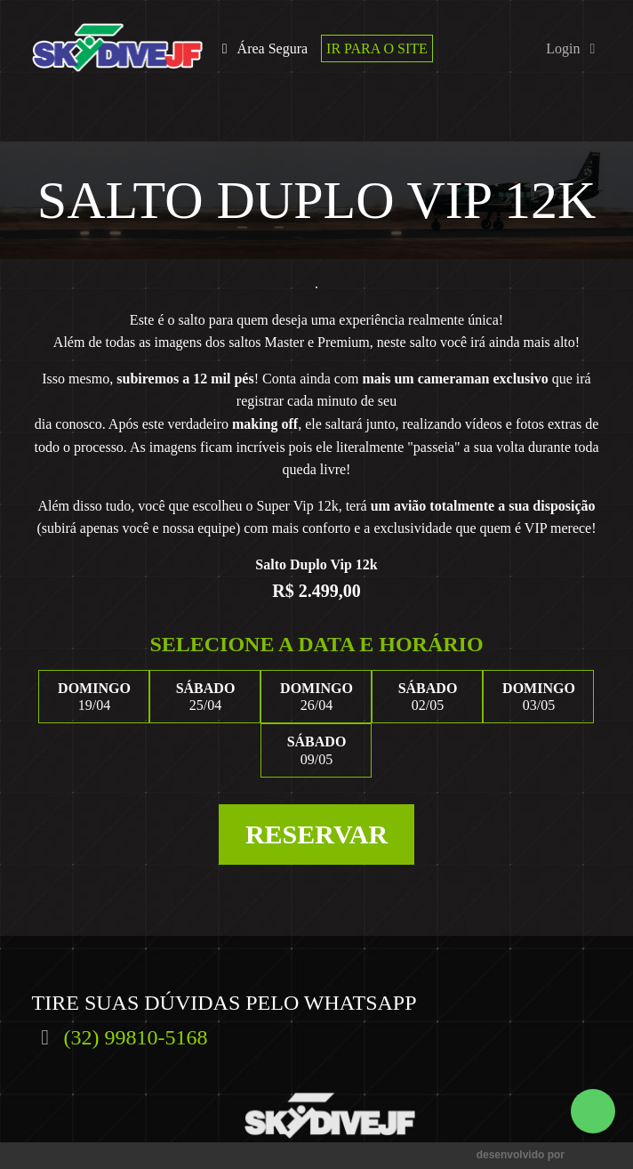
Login (573, 48)
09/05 (316, 749)
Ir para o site (377, 48)
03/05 (538, 696)
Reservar (316, 834)
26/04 (316, 696)
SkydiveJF (117, 48)
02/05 (427, 696)
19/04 (93, 696)
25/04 (205, 696)
